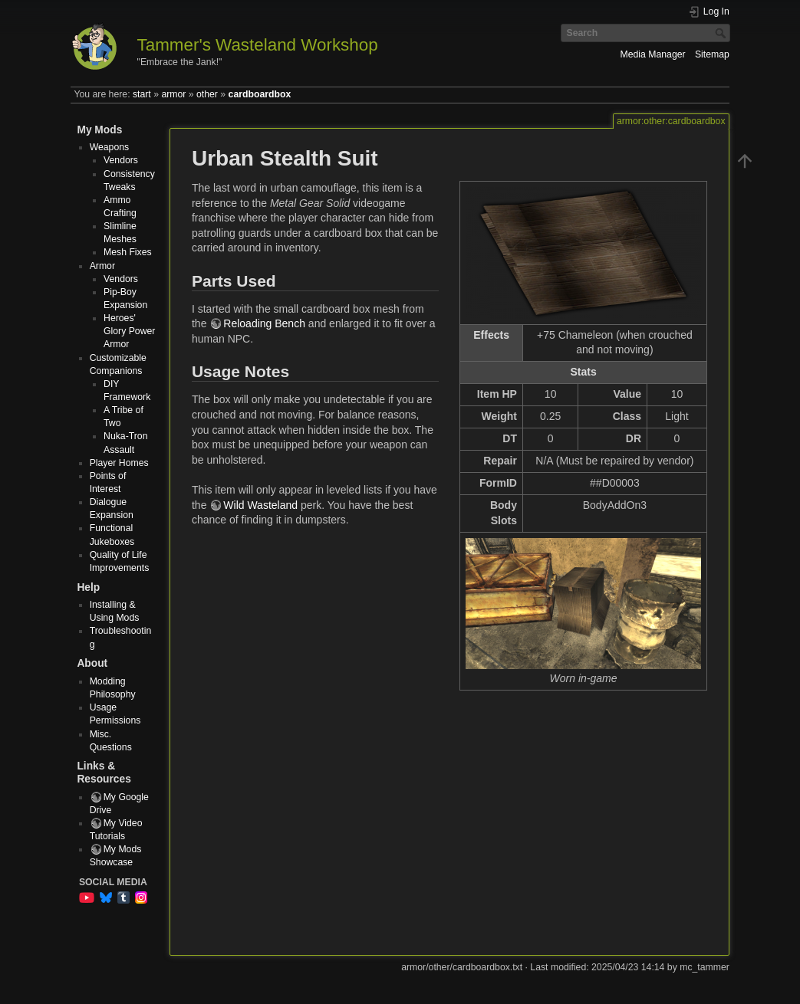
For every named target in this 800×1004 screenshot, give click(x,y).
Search (722, 33)
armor (173, 94)
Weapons (110, 147)
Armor (102, 266)
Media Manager (653, 54)
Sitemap (712, 54)
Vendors (121, 160)
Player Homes (119, 463)
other (207, 94)
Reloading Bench (264, 323)
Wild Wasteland (260, 505)
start (142, 94)
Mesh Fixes (128, 252)
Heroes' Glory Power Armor (129, 331)
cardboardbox (260, 94)
